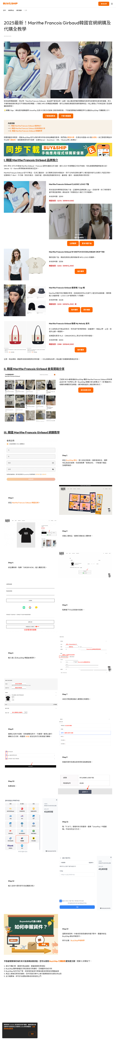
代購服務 (12, 140)
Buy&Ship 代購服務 (57, 961)
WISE (27, 736)
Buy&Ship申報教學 (78, 940)
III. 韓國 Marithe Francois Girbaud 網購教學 (26, 131)
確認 (32, 1034)
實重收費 (70, 137)
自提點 (94, 137)
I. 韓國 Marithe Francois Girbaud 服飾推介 (25, 126)
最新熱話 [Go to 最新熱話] (11, 10)
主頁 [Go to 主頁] (4, 10)
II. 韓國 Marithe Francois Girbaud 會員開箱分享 (27, 128)
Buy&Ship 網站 (71, 460)
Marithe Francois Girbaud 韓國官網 (25, 503)
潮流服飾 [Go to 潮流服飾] (19, 10)
